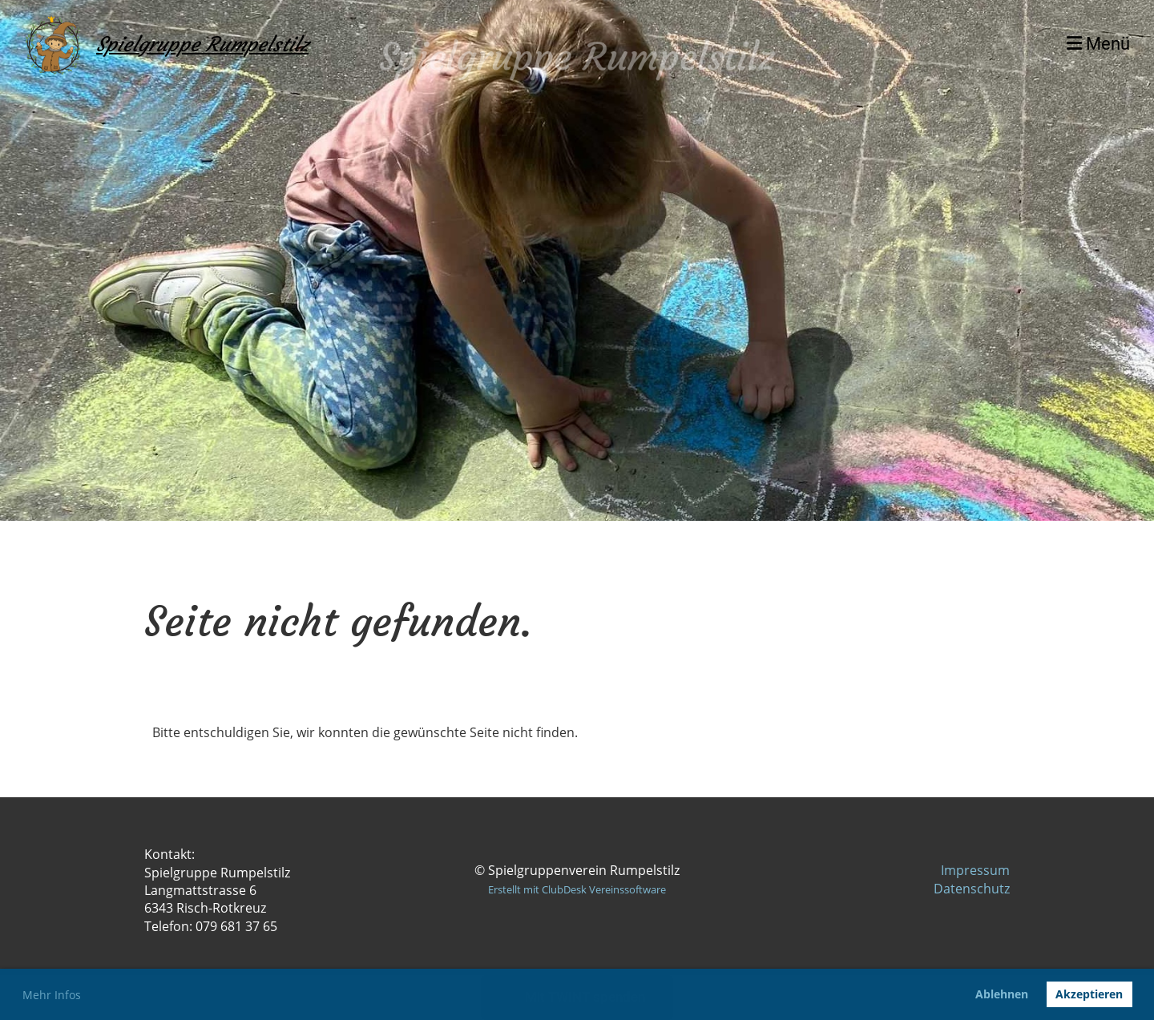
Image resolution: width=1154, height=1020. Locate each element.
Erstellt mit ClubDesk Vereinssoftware (577, 889)
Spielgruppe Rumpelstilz (202, 44)
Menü (1098, 44)
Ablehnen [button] (1001, 994)
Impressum (975, 870)
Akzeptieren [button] (1089, 994)
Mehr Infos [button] (51, 994)
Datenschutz (972, 888)
